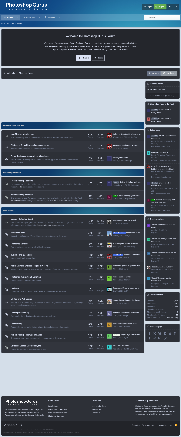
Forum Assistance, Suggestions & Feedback (30, 156)
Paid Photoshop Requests (22, 194)
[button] (18, 17)
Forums (10, 17)
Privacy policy (161, 425)
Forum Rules (96, 409)
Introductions (53, 406)
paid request (52, 225)
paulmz (126, 303)
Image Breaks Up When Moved (124, 220)
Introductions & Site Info (13, 126)
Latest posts (155, 130)
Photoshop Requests (12, 172)
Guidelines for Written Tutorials (129, 255)
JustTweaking (172, 318)
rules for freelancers (59, 201)
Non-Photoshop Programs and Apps (26, 335)
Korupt (125, 316)
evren (126, 269)
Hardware (15, 288)
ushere (125, 223)
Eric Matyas (134, 349)
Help (171, 425)
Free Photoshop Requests (22, 181)
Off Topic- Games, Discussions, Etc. (26, 346)
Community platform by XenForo (41, 430)
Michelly (127, 280)
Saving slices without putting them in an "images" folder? (134, 300)
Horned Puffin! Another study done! (126, 313)
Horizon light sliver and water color (129, 182)
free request (41, 225)
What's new (30, 17)
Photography (16, 324)
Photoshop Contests (19, 244)
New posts (5, 23)
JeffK (126, 291)
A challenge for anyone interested (125, 244)
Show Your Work (18, 233)
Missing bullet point (120, 158)
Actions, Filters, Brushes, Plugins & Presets (29, 266)
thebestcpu (128, 161)
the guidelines (16, 201)
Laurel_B (127, 236)
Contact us (136, 425)
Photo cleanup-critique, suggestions (133, 233)
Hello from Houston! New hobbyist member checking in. (133, 134)
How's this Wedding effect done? (125, 324)
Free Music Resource (121, 346)
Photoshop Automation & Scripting (26, 277)
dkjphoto (127, 327)
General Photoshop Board (22, 219)
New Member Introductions (22, 134)
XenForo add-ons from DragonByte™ (35, 432)
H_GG (126, 338)
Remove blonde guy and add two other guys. (131, 196)
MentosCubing (129, 247)
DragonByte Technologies (64, 432)
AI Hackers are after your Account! (126, 145)
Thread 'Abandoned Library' (162, 267)
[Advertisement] (72, 100)
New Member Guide (99, 406)
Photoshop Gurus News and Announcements (30, 145)
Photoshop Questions (56, 416)
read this (19, 187)
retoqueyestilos (129, 199)
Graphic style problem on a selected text (131, 335)
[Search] (176, 7)
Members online (156, 84)
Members (51, 17)
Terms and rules (148, 425)
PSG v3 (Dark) (10, 425)
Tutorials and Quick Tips (21, 255)
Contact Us (96, 413)
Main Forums (9, 211)
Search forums (16, 23)
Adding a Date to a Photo (122, 277)
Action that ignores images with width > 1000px (130, 266)
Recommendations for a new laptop (126, 288)
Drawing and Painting (20, 313)
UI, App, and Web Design (21, 299)
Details (76, 432)
